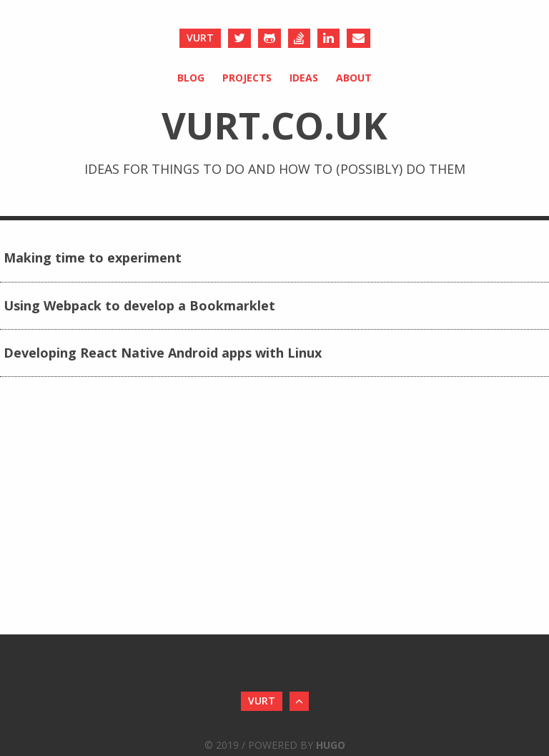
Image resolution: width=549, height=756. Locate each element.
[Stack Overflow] (299, 38)
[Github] (269, 38)
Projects (247, 77)
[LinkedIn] (328, 38)
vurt (200, 37)
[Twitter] (239, 38)
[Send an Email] (358, 38)
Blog (190, 77)
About (354, 77)
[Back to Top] (299, 701)
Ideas (304, 77)
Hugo (330, 745)
